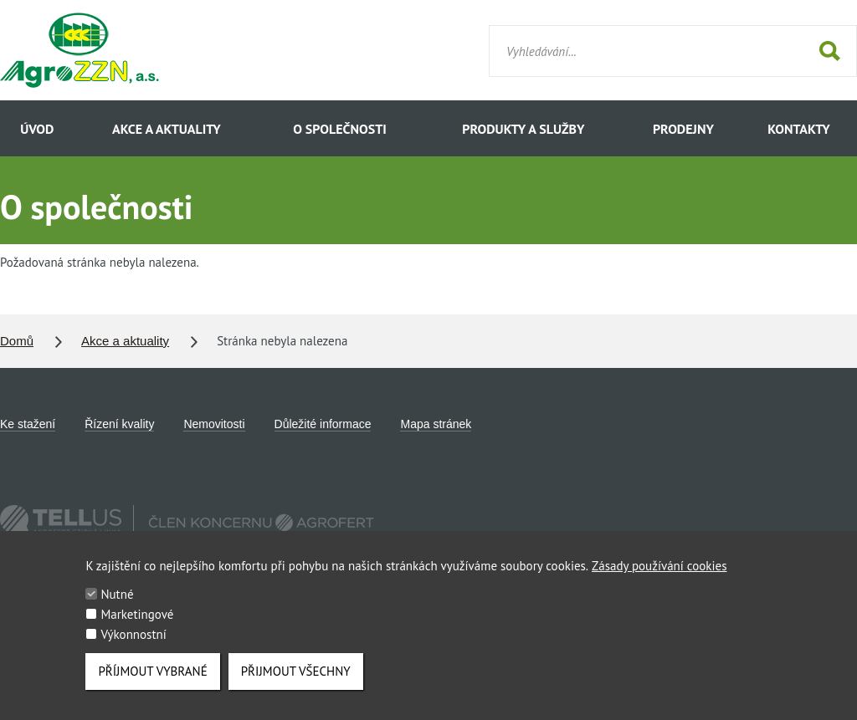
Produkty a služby (523, 128)
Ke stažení (27, 424)
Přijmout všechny (296, 683)
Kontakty (798, 128)
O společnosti (340, 128)
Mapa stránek (435, 424)
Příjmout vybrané (152, 683)
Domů (16, 341)
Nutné (116, 606)
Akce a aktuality (166, 128)
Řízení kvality (119, 424)
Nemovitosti (213, 424)
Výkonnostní (133, 646)
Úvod (37, 128)
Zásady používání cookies (659, 577)
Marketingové (136, 626)
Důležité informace (323, 424)
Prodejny (683, 128)
